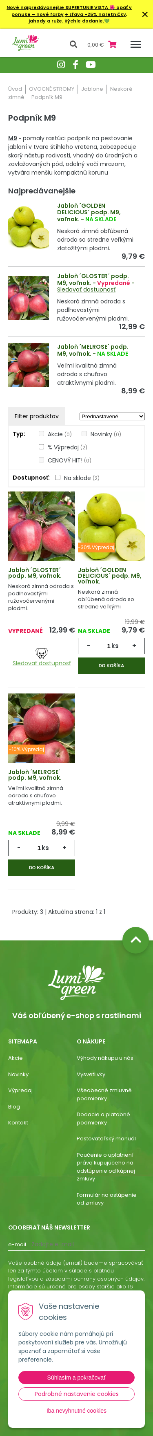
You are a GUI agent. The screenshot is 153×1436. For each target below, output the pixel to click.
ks (115, 646)
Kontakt (18, 1122)
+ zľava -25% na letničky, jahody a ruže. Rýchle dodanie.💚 (78, 18)
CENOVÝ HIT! (69, 460)
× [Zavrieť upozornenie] (145, 14)
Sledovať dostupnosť (86, 289)
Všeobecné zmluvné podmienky (104, 1094)
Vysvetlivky (91, 1074)
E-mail (17, 1244)
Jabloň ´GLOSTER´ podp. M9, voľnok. (93, 279)
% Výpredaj (67, 447)
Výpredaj (20, 1090)
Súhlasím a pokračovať (76, 1377)
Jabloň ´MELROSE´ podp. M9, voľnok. (93, 350)
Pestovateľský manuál (106, 1138)
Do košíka (111, 665)
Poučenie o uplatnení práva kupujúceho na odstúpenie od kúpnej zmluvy (106, 1167)
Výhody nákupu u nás (105, 1058)
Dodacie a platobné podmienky (103, 1118)
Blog (14, 1107)
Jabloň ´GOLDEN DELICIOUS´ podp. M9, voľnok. (89, 213)
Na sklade (82, 478)
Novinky (106, 434)
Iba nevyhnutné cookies (76, 1410)
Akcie (60, 434)
